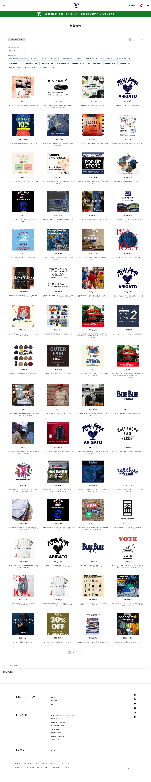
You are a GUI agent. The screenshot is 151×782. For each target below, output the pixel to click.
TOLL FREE (53, 59)
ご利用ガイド (71, 763)
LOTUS (53, 750)
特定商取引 (56, 768)
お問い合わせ (30, 768)
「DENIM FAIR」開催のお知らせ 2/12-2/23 (127, 258)
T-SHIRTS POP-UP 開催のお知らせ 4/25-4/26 (93, 105)
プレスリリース (67, 768)
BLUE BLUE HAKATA (125, 63)
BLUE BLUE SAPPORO (15, 63)
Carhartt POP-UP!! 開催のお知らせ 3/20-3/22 (127, 181)
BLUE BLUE (34, 59)
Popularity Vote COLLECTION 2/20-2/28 (23, 258)
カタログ (61, 763)
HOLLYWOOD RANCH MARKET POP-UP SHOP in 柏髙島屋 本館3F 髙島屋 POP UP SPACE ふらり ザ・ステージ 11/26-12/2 (127, 375)
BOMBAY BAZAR (30, 67)
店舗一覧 (18, 763)
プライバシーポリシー (43, 768)
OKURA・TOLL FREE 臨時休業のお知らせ (58, 566)
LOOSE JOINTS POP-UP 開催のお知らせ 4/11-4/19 (93, 143)
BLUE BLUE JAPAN (91, 59)
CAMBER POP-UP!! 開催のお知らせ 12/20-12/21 (58, 334)
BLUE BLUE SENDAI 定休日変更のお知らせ (127, 413)
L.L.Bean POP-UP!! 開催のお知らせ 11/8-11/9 (58, 413)
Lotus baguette (43, 67)
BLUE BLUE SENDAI (32, 63)
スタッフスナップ (41, 763)
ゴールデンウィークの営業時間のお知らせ (128, 105)
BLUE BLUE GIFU (110, 63)
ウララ (53, 67)
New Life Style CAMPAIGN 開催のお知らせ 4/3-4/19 (23, 181)
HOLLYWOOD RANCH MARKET (18, 59)
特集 (24, 763)
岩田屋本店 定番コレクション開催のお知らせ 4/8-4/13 (127, 143)
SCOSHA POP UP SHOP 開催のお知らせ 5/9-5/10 (23, 105)
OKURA (44, 59)
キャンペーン (25, 51)
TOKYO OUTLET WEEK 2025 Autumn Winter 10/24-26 (127, 451)
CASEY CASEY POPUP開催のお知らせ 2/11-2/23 (23, 296)
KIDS (53, 704)
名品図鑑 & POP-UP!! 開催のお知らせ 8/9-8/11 (93, 604)
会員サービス (19, 768)
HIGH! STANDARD (66, 59)
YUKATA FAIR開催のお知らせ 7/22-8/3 (23, 642)
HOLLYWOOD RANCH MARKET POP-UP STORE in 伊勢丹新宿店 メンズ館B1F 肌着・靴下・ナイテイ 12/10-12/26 (92, 335)
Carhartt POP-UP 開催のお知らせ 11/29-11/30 (23, 374)
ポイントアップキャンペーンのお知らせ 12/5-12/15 (127, 334)
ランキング (53, 763)
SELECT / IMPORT (57, 736)
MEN (53, 697)
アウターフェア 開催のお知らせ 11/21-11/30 (58, 374)
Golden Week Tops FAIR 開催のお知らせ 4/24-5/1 (23, 143)
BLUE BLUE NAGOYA (94, 63)
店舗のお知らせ (13, 51)
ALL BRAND (55, 740)
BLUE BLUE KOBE (47, 63)
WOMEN (54, 701)
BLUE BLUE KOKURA (15, 67)
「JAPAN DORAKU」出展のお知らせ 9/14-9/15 (128, 528)
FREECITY (79, 59)
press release (37, 51)
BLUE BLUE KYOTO (78, 63)
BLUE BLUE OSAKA (63, 63)
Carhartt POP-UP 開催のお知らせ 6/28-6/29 (127, 642)
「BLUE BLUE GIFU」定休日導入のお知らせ (93, 566)
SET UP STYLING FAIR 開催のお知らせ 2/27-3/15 (93, 219)
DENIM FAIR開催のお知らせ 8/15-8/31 (23, 604)
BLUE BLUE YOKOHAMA (124, 59)
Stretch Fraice (56, 733)
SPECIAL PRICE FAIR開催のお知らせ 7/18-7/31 (58, 642)
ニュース (31, 763)
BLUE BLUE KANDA (107, 59)
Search (5, 5)
